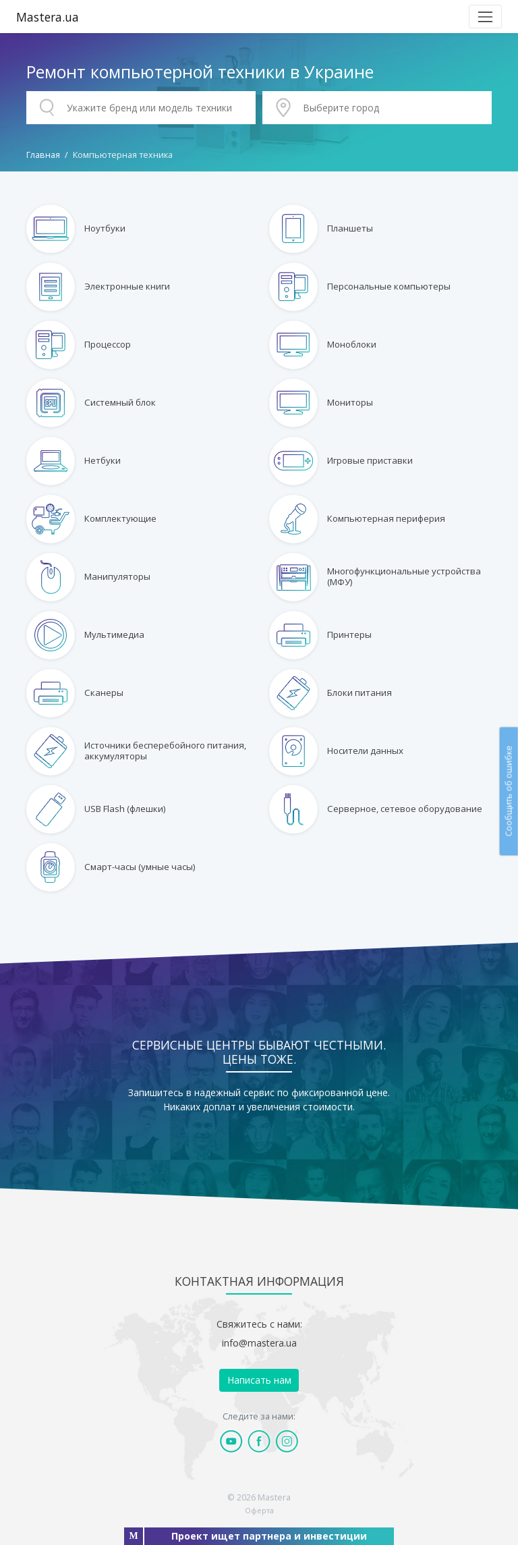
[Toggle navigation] (485, 16)
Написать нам (259, 1380)
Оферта (259, 1510)
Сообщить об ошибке (508, 790)
